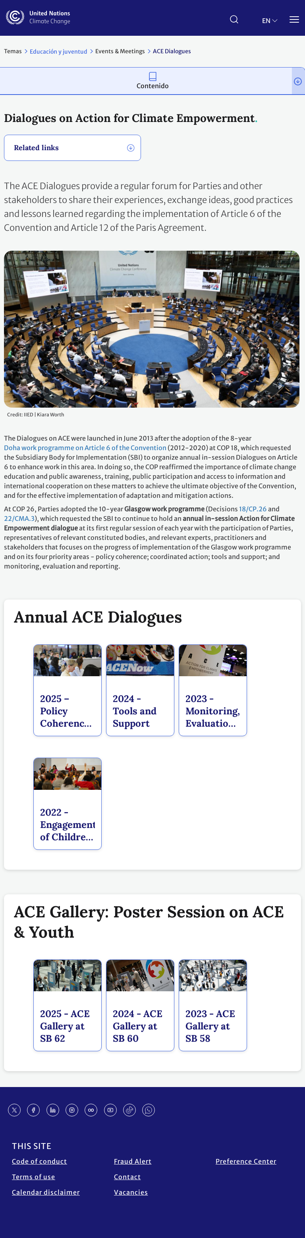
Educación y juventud (58, 51)
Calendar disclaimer (46, 1192)
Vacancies (131, 1192)
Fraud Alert (133, 1161)
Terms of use (33, 1177)
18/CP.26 (253, 509)
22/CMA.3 (19, 518)
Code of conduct (39, 1161)
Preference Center (246, 1161)
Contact (127, 1177)
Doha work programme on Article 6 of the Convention (85, 448)
